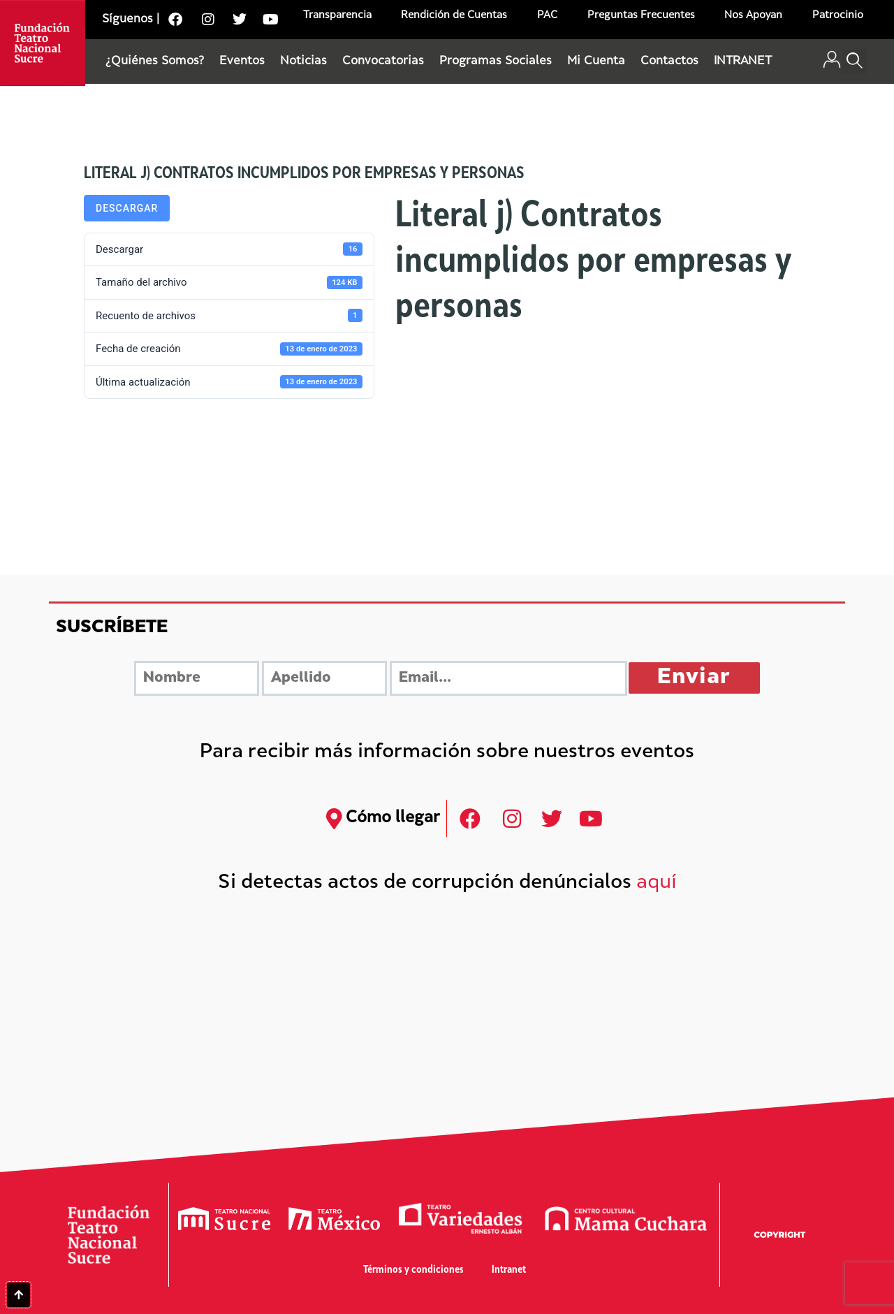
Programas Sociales (495, 61)
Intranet (509, 1270)
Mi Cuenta (596, 61)
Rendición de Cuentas (454, 15)
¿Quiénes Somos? (154, 61)
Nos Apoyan (753, 15)
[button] (854, 62)
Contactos (669, 61)
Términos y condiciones (413, 1270)
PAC (547, 15)
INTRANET (743, 61)
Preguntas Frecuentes (641, 15)
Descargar (127, 208)
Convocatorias (383, 61)
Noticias (303, 61)
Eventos (242, 61)
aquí (656, 883)
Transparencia (337, 15)
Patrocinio (837, 15)
